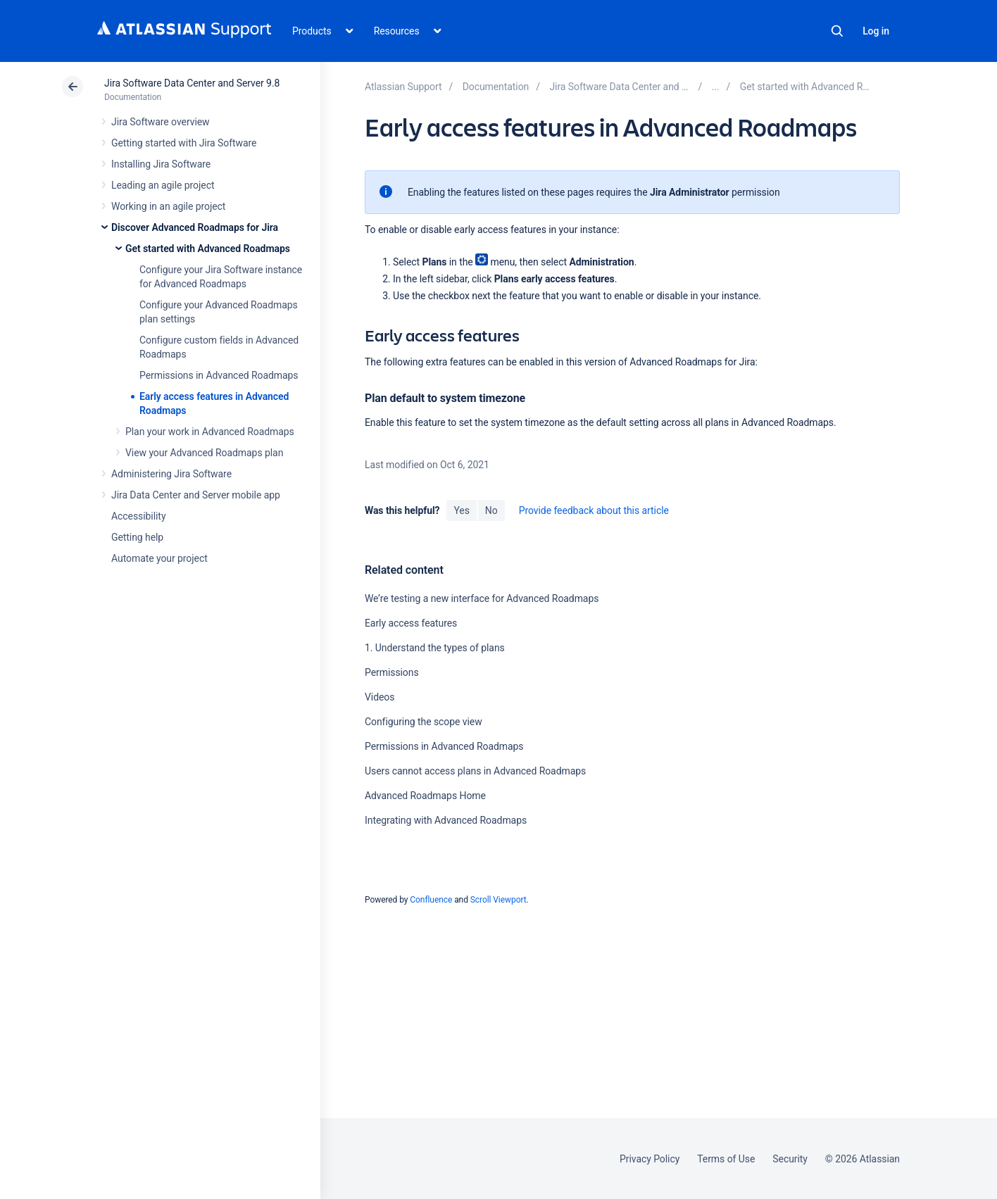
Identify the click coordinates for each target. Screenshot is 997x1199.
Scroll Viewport (498, 900)
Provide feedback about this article (594, 510)
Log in (876, 31)
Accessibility (138, 516)
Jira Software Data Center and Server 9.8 (192, 83)
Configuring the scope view (423, 721)
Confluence (431, 900)
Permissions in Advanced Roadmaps (219, 375)
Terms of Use (726, 1159)
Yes (461, 510)
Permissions (392, 672)
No (491, 510)
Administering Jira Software (171, 473)
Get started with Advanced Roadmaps (207, 248)
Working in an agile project (168, 206)
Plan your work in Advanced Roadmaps (209, 431)
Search (837, 31)
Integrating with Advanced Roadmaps (446, 820)
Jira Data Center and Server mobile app (195, 495)
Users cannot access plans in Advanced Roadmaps (475, 771)
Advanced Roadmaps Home (425, 795)
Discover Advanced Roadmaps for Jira (194, 227)
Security (790, 1159)
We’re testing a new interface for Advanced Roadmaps (481, 598)
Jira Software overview (160, 121)
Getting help (137, 537)
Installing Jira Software (161, 164)
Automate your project (159, 558)
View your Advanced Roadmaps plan (204, 452)
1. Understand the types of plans (435, 647)
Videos (379, 697)
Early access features (411, 623)
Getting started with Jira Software (183, 143)
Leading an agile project (162, 185)
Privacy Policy (649, 1159)
